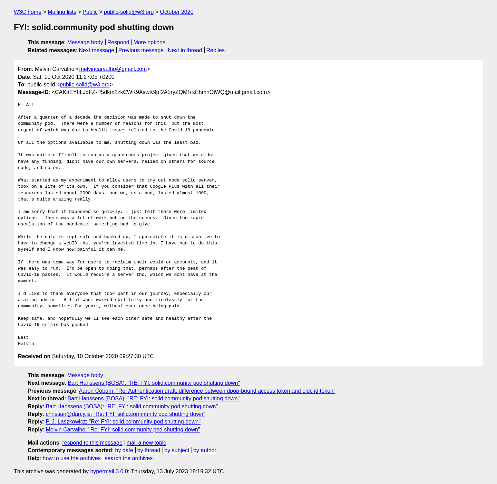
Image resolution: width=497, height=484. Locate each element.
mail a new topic (146, 443)
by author (204, 450)
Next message (96, 50)
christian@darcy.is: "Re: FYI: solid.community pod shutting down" (125, 414)
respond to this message (92, 443)
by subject (176, 450)
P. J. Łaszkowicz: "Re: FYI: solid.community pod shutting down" (123, 422)
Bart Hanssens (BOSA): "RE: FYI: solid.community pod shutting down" (154, 383)
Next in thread (185, 50)
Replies (215, 50)
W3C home (27, 12)
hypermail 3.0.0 (109, 471)
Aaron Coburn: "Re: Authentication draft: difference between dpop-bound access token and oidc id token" (207, 391)
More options (150, 42)
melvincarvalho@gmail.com (113, 69)
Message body (85, 42)
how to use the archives (72, 458)
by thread (148, 450)
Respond (118, 42)
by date (124, 450)
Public (90, 12)
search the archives (129, 458)
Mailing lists (62, 12)
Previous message (141, 50)
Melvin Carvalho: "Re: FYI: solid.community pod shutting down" (123, 429)
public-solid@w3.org (129, 12)
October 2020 (177, 12)
